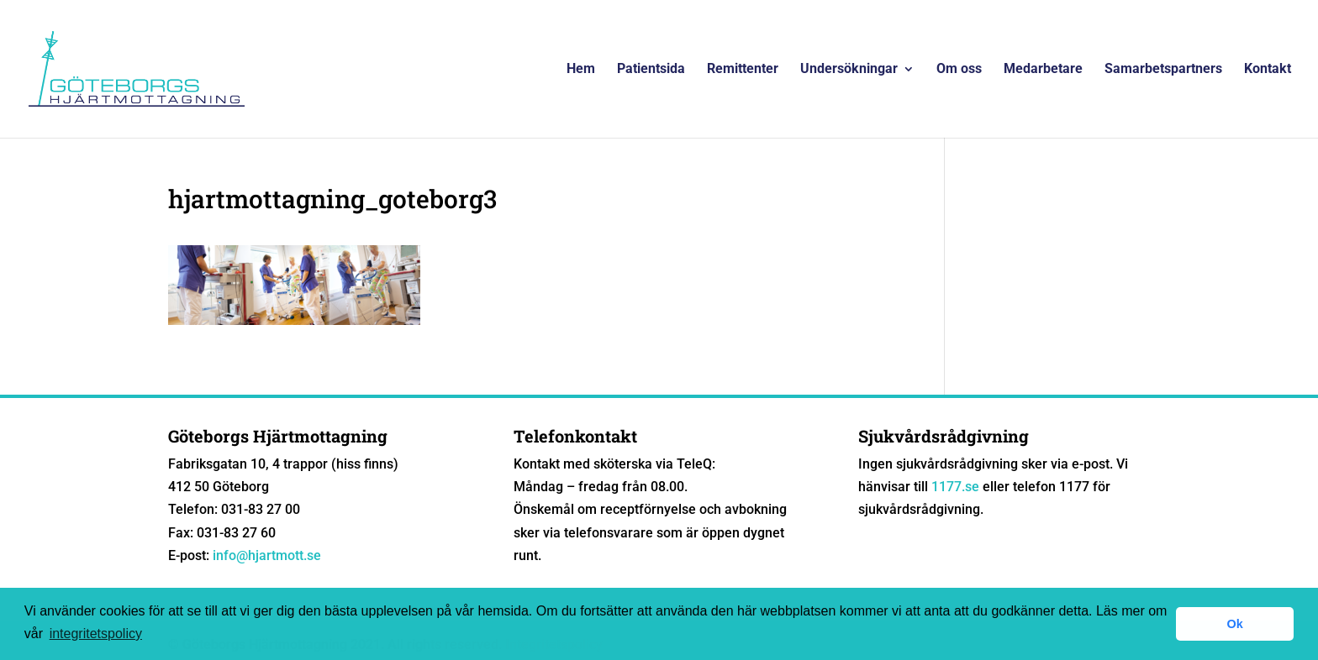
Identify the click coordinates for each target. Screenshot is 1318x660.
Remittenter (742, 69)
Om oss (959, 69)
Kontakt (1267, 69)
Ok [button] (1235, 624)
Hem (581, 69)
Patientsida (651, 69)
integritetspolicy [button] (96, 633)
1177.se (955, 487)
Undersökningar (849, 69)
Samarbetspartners (1163, 69)
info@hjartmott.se (267, 555)
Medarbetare (1043, 69)
